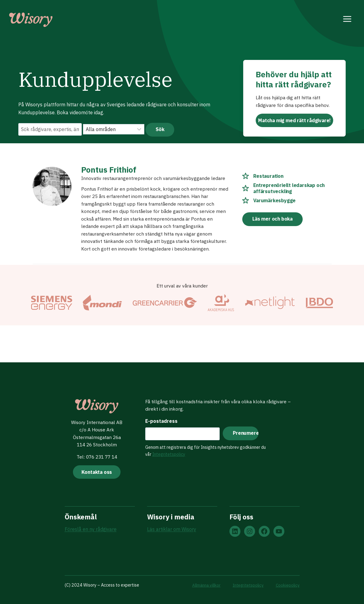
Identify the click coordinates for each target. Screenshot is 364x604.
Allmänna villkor (202, 585)
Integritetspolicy (167, 453)
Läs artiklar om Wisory (171, 529)
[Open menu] (347, 20)
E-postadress (160, 420)
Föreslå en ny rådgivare (91, 529)
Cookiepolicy (287, 585)
